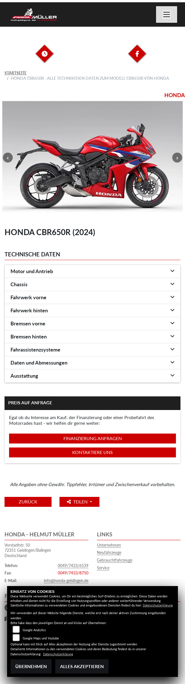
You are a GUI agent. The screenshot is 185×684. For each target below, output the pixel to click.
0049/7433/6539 (73, 565)
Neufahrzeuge (109, 552)
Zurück (28, 501)
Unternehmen (109, 545)
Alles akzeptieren (82, 666)
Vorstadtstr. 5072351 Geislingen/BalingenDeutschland (28, 550)
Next (177, 157)
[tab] (92, 271)
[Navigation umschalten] (166, 14)
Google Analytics (34, 630)
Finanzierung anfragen (92, 438)
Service (103, 567)
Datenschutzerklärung (158, 605)
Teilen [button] (78, 501)
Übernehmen (31, 666)
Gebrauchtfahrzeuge (114, 560)
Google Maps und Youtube (41, 638)
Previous (8, 157)
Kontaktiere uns (92, 452)
